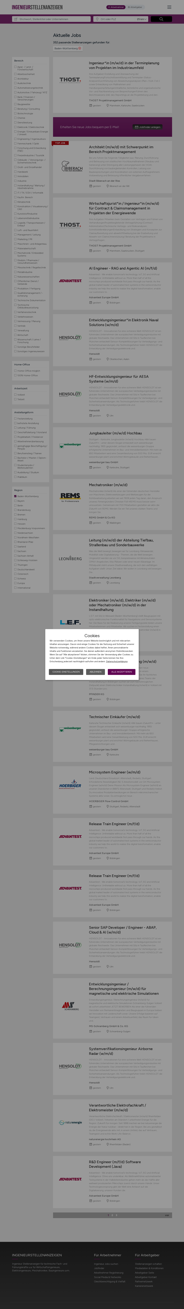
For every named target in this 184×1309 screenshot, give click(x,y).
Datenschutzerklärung (117, 661)
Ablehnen (95, 672)
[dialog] (92, 654)
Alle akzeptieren (121, 672)
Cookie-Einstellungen (66, 672)
